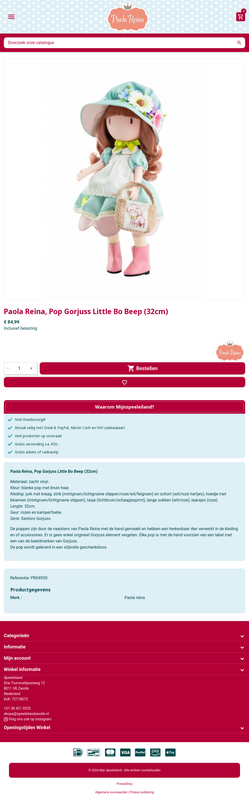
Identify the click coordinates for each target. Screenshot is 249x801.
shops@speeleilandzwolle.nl (26, 714)
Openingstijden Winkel (27, 727)
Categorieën (16, 635)
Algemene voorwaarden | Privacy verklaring (124, 792)
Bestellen (142, 368)
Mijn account (17, 658)
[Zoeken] (124, 42)
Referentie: (20, 577)
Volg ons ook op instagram (27, 719)
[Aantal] (19, 368)
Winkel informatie (22, 669)
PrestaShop (124, 784)
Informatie (14, 646)
